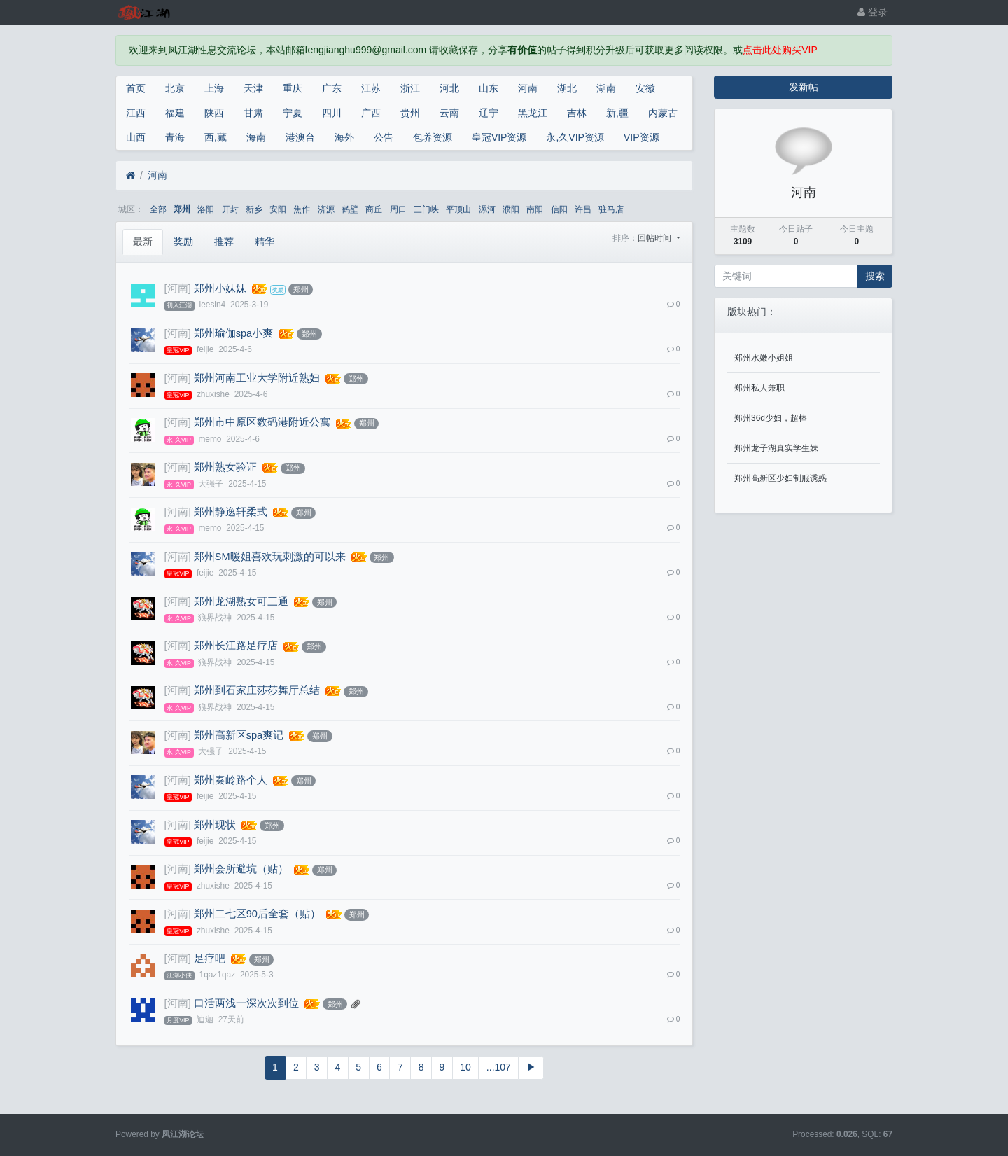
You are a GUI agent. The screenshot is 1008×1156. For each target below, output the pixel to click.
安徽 (645, 88)
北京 (175, 88)
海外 (344, 137)
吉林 (577, 112)
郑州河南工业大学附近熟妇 (257, 378)
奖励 (183, 241)
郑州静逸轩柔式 (230, 511)
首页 (136, 88)
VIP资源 (641, 137)
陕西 (214, 112)
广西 (371, 112)
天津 (253, 88)
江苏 (371, 88)
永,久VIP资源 (574, 137)
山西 (136, 137)
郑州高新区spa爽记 (239, 735)
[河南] (177, 288)
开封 (230, 209)
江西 (136, 112)
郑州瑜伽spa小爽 (233, 333)
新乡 (254, 209)
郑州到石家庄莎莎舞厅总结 (257, 690)
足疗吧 (209, 958)
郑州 (182, 209)
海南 (256, 137)
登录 (873, 12)
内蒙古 (663, 112)
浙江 (410, 88)
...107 (498, 1067)
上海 (214, 88)
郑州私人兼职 (759, 388)
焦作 (301, 209)
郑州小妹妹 (220, 288)
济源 (326, 209)
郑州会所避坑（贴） (241, 869)
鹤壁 (350, 209)
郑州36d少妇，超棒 (770, 418)
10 (465, 1067)
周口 (398, 209)
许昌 (583, 209)
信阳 (559, 209)
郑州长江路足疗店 (236, 645)
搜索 (875, 275)
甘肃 (253, 112)
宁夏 (292, 112)
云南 (449, 112)
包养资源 (432, 137)
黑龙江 (532, 112)
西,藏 (215, 137)
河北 (449, 88)
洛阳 (205, 209)
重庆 (292, 88)
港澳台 (300, 137)
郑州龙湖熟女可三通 (241, 601)
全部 (158, 209)
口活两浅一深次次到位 (246, 1003)
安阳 (278, 209)
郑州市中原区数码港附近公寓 (262, 422)
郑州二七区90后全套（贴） (257, 913)
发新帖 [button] (803, 86)
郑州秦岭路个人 (230, 780)
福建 (175, 112)
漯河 (487, 209)
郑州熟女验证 (225, 467)
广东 (332, 88)
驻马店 (611, 209)
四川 (332, 112)
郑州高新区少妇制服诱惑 (780, 478)
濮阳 (511, 209)
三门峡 (426, 209)
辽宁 (488, 112)
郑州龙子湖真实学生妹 (776, 448)
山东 (488, 88)
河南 (528, 88)
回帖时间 (655, 238)
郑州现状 (215, 824)
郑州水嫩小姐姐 (763, 358)
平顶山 (458, 209)
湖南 (606, 88)
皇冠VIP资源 (499, 137)
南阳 (534, 209)
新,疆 (617, 112)
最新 (143, 241)
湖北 (567, 88)
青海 (175, 137)
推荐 (224, 241)
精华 (264, 241)
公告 (383, 137)
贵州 (410, 112)
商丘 (373, 209)
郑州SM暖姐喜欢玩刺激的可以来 (270, 556)
